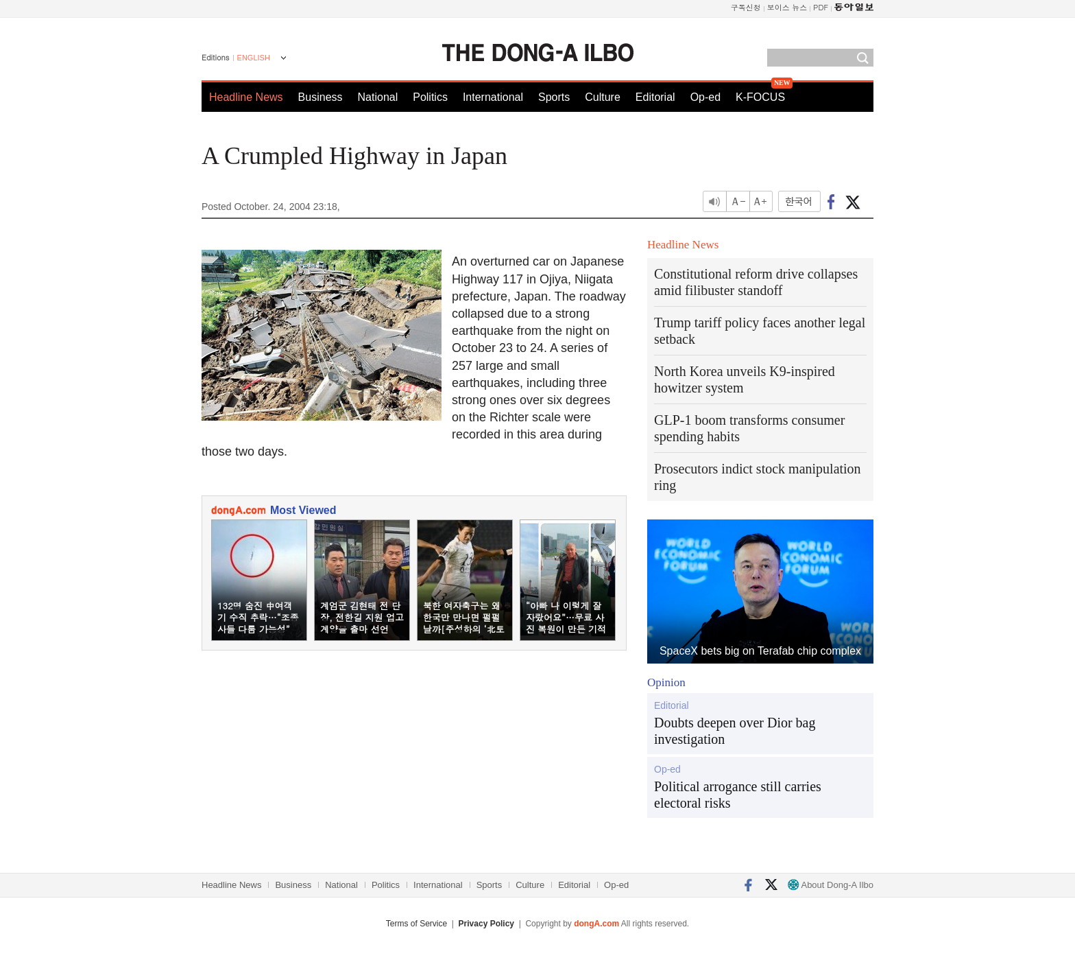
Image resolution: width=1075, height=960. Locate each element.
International (493, 97)
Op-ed (705, 97)
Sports (554, 97)
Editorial (655, 97)
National (378, 97)
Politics (430, 97)
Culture (602, 97)
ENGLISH (253, 58)
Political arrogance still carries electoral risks (737, 794)
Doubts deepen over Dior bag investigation (735, 731)
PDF (820, 7)
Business (320, 97)
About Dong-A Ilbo (830, 885)
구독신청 (746, 7)
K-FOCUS (760, 97)
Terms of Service (416, 923)
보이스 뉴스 (787, 7)
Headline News (246, 97)
